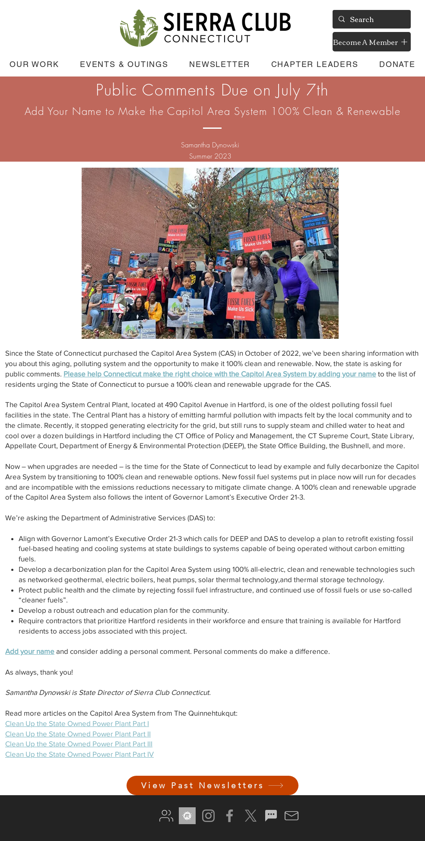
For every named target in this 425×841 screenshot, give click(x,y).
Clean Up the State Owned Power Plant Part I (77, 723)
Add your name (29, 651)
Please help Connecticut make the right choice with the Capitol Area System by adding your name (219, 374)
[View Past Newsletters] (212, 785)
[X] (250, 815)
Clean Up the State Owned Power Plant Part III (78, 743)
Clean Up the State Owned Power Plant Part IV (79, 754)
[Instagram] (208, 815)
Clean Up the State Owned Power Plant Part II (78, 734)
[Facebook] (229, 815)
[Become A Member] (372, 41)
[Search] (371, 19)
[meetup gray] (187, 815)
